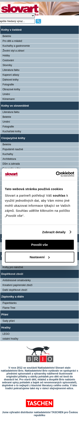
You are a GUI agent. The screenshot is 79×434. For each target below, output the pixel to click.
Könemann (9, 99)
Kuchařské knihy (12, 131)
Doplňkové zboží (12, 273)
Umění (6, 94)
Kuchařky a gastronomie (16, 45)
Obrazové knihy (11, 89)
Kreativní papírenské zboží (17, 285)
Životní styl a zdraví (13, 50)
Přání (4, 314)
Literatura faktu (11, 70)
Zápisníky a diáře (12, 296)
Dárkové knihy (11, 79)
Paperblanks (10, 303)
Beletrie (7, 36)
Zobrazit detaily (54, 232)
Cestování (8, 60)
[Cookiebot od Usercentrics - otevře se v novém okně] (56, 174)
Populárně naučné (13, 149)
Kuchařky (8, 154)
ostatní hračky (10, 338)
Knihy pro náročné (13, 267)
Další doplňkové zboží (15, 289)
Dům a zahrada (11, 163)
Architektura (9, 158)
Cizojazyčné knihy (13, 138)
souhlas (59, 195)
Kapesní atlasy (11, 74)
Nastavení (40, 257)
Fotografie (8, 84)
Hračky (6, 327)
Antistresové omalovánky (17, 280)
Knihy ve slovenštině (15, 105)
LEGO (6, 333)
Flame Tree (9, 307)
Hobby (6, 55)
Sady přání (9, 320)
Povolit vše (39, 244)
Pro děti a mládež (12, 41)
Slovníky (7, 65)
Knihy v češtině (11, 29)
